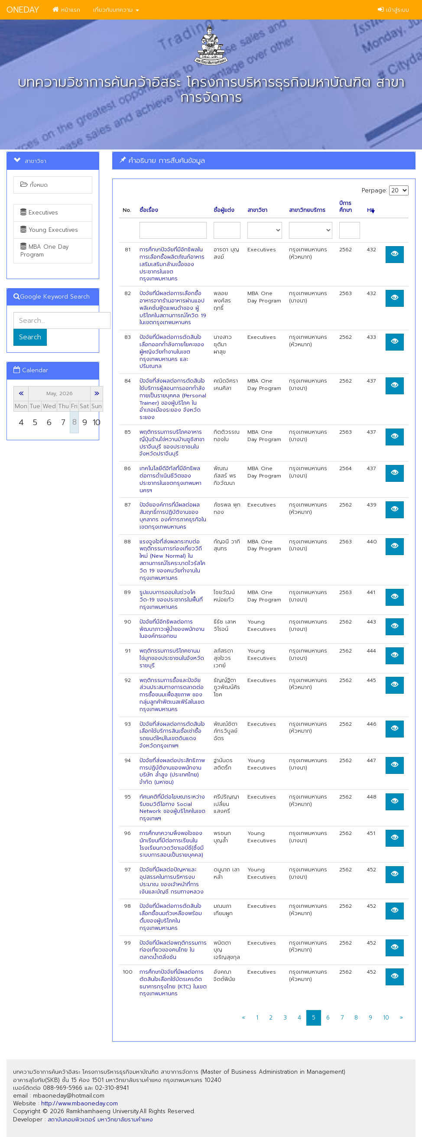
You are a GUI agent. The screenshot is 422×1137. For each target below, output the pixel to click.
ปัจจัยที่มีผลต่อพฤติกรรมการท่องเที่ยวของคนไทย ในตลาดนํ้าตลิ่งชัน (173, 950)
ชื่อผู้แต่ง (224, 210)
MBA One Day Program (44, 251)
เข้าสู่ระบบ (393, 10)
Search (30, 337)
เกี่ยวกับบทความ (116, 10)
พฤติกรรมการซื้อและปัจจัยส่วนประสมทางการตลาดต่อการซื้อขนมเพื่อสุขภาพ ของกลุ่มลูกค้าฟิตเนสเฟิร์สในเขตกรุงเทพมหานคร (172, 694)
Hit (371, 210)
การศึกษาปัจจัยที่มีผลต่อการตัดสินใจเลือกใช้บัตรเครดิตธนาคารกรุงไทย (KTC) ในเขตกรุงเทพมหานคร (173, 982)
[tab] (264, 160)
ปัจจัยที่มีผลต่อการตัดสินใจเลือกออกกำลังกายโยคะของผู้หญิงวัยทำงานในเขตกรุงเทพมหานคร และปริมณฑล (172, 351)
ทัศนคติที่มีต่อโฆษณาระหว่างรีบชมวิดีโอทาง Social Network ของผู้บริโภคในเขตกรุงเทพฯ (172, 807)
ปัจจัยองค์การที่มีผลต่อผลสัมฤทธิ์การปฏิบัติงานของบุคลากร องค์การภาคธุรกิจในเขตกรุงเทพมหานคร (173, 515)
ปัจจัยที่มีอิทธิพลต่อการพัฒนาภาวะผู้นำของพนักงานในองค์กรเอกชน (172, 629)
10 (386, 1018)
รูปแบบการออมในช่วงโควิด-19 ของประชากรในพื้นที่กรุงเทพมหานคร (171, 599)
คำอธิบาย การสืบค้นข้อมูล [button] (162, 160)
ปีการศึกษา (345, 207)
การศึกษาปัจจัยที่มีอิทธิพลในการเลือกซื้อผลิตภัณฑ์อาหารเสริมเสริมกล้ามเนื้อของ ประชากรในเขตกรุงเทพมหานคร (172, 264)
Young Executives (49, 230)
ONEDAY (22, 9)
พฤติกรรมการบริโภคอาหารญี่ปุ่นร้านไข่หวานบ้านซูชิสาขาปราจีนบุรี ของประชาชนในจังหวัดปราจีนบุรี (172, 443)
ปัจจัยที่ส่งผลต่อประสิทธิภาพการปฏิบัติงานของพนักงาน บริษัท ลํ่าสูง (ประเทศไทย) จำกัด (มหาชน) (172, 771)
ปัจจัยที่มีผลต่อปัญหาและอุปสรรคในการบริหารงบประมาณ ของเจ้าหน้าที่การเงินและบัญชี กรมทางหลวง (172, 880)
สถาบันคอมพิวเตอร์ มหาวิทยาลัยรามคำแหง (100, 1119)
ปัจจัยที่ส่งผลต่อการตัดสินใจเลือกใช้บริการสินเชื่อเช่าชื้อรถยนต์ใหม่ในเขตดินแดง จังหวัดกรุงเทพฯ (172, 735)
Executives (39, 212)
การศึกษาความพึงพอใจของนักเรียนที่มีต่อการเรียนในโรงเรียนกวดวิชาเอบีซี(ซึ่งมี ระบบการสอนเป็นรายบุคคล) (172, 844)
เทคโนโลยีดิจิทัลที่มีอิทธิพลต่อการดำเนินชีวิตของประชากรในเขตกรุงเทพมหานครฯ (170, 479)
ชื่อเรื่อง (149, 210)
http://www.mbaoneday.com (79, 1103)
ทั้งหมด (34, 185)
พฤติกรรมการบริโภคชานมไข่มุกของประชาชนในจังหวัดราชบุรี (172, 658)
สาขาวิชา (257, 210)
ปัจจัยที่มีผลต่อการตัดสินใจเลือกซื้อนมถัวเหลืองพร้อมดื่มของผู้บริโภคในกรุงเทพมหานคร (171, 917)
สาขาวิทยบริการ (307, 210)
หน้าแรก (66, 10)
